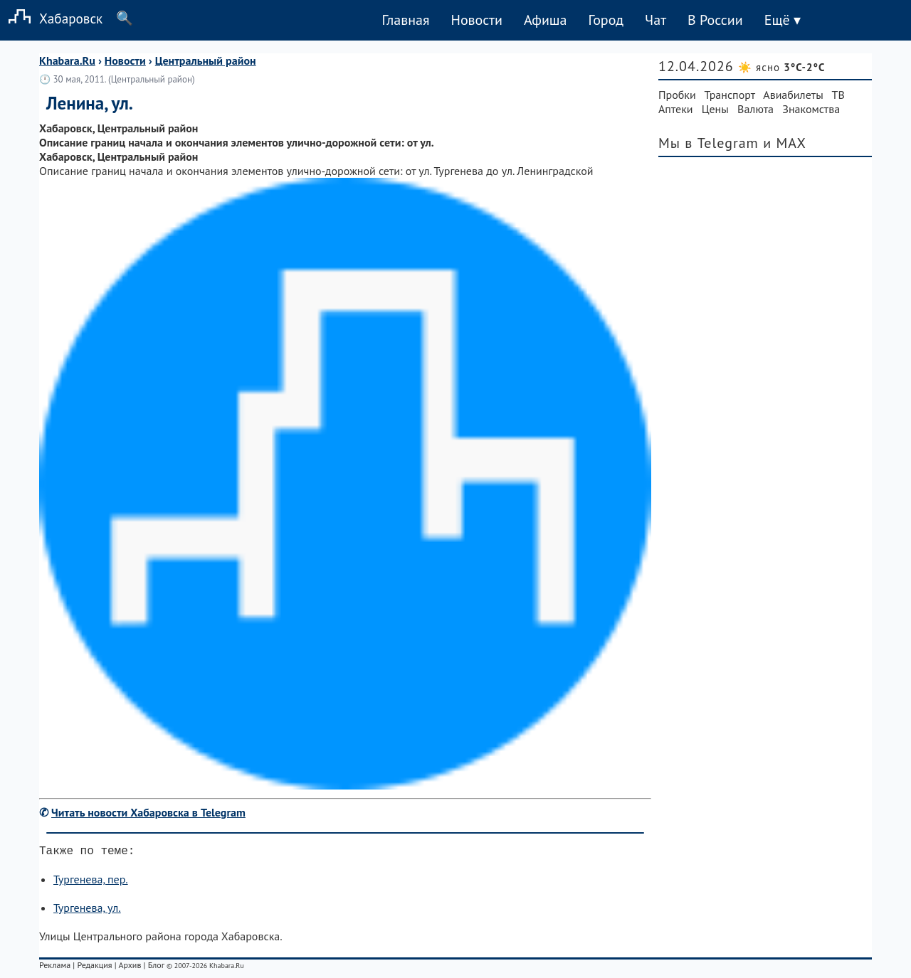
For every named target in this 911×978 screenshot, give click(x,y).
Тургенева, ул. (87, 910)
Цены (715, 109)
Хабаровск (51, 18)
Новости (476, 20)
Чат (655, 20)
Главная (405, 20)
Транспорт (730, 94)
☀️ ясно (781, 67)
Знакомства (811, 109)
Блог (156, 967)
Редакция (94, 967)
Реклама (54, 967)
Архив (129, 967)
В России (715, 20)
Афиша (545, 20)
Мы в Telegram (708, 143)
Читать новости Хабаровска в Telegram (148, 812)
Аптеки (675, 109)
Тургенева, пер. (90, 882)
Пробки (677, 94)
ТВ (838, 94)
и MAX (784, 143)
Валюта (755, 109)
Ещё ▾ (782, 20)
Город (606, 20)
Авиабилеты (793, 94)
